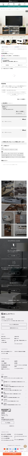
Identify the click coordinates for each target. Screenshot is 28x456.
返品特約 (15, 361)
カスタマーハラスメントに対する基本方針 (20, 366)
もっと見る (14, 255)
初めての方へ (3, 336)
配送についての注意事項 (19, 111)
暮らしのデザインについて (5, 338)
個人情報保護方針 (4, 367)
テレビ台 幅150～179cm (13, 164)
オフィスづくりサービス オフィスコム (20, 437)
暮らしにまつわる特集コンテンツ (6, 351)
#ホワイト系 (4, 149)
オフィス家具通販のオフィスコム (6, 436)
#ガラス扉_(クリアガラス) (14, 157)
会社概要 (2, 361)
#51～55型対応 (22, 157)
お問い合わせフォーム (14, 328)
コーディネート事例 (4, 353)
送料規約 (15, 363)
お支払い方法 (16, 336)
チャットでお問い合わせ (14, 324)
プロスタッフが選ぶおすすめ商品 (19, 351)
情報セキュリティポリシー (5, 369)
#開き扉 (3, 157)
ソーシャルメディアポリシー (19, 368)
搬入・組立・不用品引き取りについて (20, 341)
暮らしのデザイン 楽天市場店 (6, 434)
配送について (16, 338)
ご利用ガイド (3, 340)
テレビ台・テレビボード (6, 164)
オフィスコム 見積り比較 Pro (19, 439)
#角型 (6, 155)
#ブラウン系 (9, 149)
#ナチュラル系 (14, 149)
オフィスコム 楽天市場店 (5, 438)
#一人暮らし (8, 153)
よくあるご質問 (3, 342)
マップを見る (7, 422)
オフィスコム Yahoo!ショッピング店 (7, 440)
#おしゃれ (3, 153)
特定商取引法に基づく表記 (5, 365)
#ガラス (13, 153)
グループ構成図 (3, 363)
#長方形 (3, 155)
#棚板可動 (7, 157)
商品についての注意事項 (21, 99)
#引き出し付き (20, 155)
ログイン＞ (26, 1)
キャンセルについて (19, 113)
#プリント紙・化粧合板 (19, 153)
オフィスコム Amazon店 (18, 434)
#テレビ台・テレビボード (13, 155)
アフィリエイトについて (18, 343)
